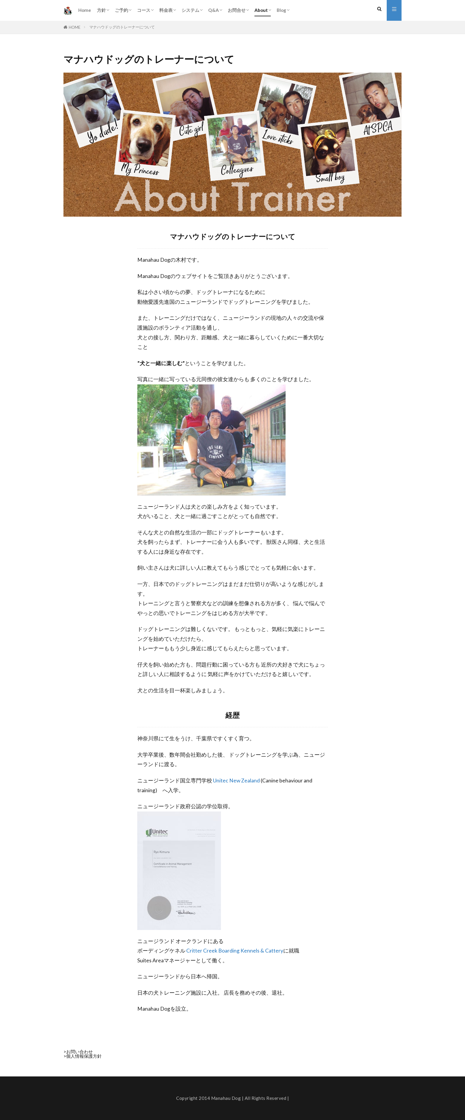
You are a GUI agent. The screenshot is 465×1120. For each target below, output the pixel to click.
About (261, 10)
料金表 (166, 10)
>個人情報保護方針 (82, 1056)
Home (84, 10)
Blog (281, 10)
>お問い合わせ (78, 1051)
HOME (74, 27)
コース (143, 10)
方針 (101, 10)
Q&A (213, 10)
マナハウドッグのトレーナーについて (122, 27)
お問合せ (237, 10)
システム (190, 10)
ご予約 (121, 10)
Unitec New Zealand (236, 780)
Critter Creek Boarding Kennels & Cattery (234, 951)
